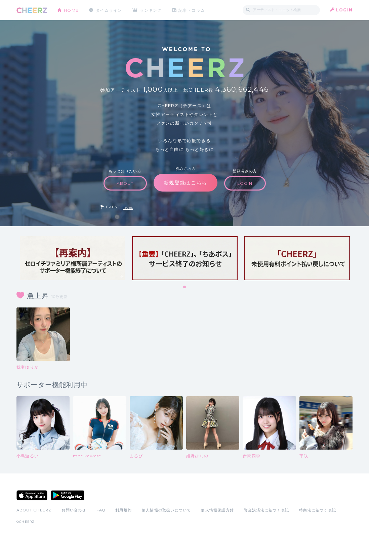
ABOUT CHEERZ (33, 510)
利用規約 (123, 510)
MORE (128, 207)
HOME (71, 9)
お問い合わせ (74, 510)
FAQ (101, 510)
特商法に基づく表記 (317, 510)
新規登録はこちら (185, 182)
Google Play (67, 495)
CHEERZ (31, 10)
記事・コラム (192, 9)
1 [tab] (185, 287)
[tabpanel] (72, 258)
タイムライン (108, 9)
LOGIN (344, 9)
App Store (31, 495)
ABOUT (125, 183)
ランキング (151, 9)
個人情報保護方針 (217, 510)
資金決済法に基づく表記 (266, 510)
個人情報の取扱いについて (166, 510)
